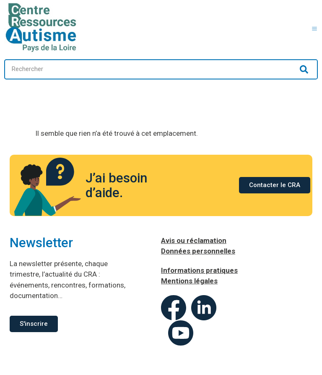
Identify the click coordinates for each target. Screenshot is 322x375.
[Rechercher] (304, 69)
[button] (314, 27)
